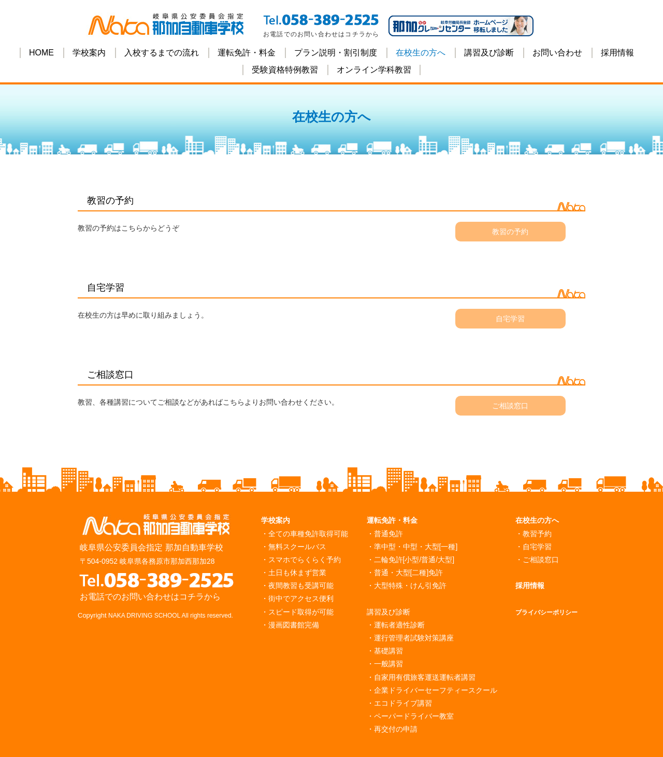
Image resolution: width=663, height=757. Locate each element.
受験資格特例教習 (285, 69)
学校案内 (89, 52)
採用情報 (617, 52)
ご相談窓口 (510, 406)
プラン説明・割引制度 (335, 52)
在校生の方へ (420, 52)
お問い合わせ (557, 52)
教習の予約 (510, 231)
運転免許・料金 (247, 52)
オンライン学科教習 (374, 69)
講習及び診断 (489, 52)
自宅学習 (510, 319)
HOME (41, 52)
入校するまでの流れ (161, 52)
